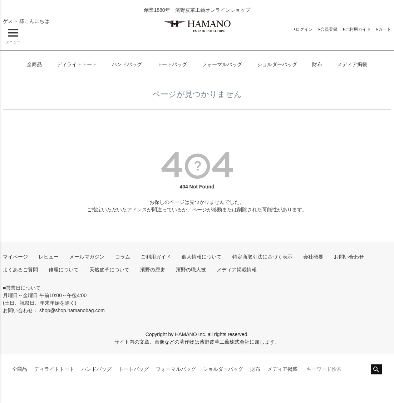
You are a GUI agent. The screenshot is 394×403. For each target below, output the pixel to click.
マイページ (15, 257)
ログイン (304, 29)
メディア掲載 (352, 64)
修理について (64, 269)
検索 (376, 369)
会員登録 (329, 29)
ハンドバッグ (127, 64)
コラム (122, 257)
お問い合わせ (349, 257)
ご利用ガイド (358, 29)
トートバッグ (172, 64)
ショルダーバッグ (277, 64)
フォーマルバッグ (222, 64)
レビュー (49, 257)
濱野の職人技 (191, 269)
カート (384, 29)
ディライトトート (77, 64)
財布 (317, 64)
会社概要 (313, 257)
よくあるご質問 (20, 269)
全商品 (34, 64)
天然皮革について (109, 269)
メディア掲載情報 (237, 269)
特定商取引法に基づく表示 (262, 257)
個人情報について (202, 257)
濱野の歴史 (152, 269)
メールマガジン (86, 257)
